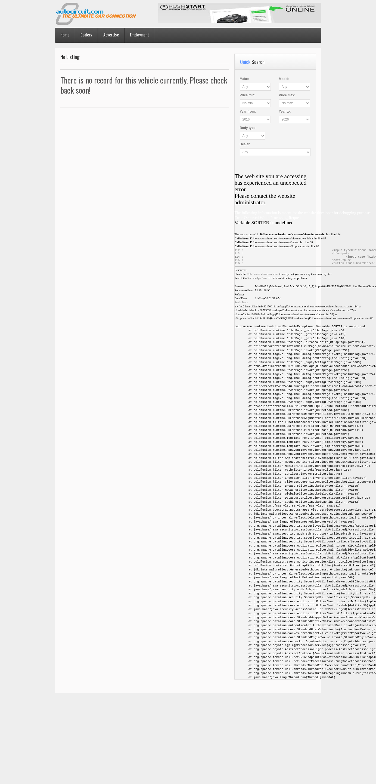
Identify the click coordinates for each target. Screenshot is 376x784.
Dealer (245, 144)
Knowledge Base (257, 280)
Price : (248, 95)
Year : (248, 111)
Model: (284, 79)
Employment (139, 35)
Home (64, 35)
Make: (244, 79)
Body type (248, 128)
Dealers (86, 35)
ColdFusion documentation (262, 276)
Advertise (111, 35)
